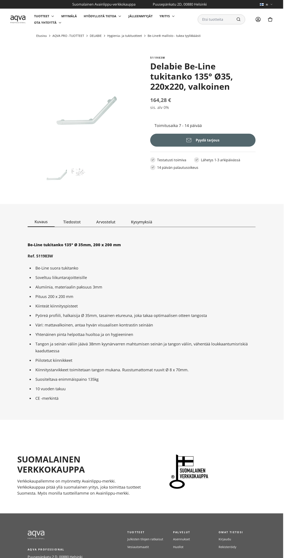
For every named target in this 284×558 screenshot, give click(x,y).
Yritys (164, 16)
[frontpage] (66, 535)
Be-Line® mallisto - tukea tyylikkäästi (174, 36)
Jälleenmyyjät (140, 16)
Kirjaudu (225, 539)
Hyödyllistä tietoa (100, 16)
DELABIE (96, 36)
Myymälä (69, 16)
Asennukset (181, 539)
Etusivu (41, 36)
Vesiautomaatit (138, 547)
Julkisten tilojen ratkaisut (145, 539)
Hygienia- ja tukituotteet (124, 36)
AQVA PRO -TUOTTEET (68, 36)
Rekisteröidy (227, 547)
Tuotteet (41, 16)
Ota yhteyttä (45, 22)
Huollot (178, 547)
